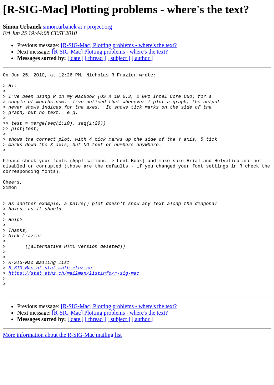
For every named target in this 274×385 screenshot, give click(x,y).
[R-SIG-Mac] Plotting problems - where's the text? (119, 45)
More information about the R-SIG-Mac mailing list (62, 379)
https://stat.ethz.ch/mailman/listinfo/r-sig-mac (74, 313)
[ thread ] (95, 58)
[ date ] (75, 58)
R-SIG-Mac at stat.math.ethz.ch (50, 307)
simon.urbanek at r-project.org (77, 27)
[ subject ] (118, 58)
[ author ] (142, 58)
